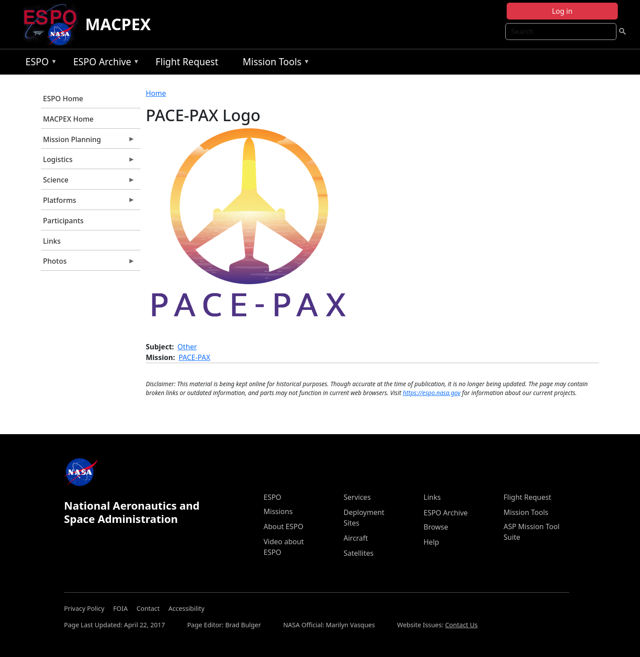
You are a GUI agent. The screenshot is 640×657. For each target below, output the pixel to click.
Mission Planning (88, 142)
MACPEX (118, 24)
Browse (436, 527)
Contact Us (461, 625)
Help (431, 542)
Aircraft (356, 538)
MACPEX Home (68, 119)
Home (156, 93)
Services (357, 497)
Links (52, 241)
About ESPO (283, 526)
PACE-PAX (194, 357)
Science (88, 182)
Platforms (88, 202)
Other (187, 347)
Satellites (358, 553)
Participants (63, 221)
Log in (562, 11)
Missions (278, 511)
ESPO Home (63, 98)
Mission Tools (274, 63)
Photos (88, 263)
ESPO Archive (104, 63)
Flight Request (187, 61)
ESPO (39, 63)
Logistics (88, 161)
